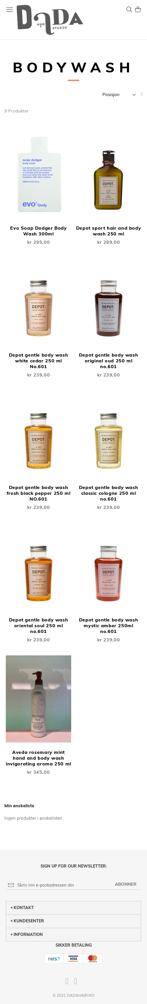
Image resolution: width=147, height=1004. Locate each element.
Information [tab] (26, 934)
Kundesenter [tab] (27, 921)
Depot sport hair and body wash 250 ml (108, 231)
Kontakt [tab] (22, 907)
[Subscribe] (126, 884)
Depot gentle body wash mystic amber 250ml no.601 (108, 625)
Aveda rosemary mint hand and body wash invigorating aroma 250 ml (38, 758)
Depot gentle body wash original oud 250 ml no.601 (108, 360)
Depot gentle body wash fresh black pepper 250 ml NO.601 (39, 493)
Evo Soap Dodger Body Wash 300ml (38, 231)
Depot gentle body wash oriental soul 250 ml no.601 (38, 625)
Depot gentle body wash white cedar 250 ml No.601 (38, 360)
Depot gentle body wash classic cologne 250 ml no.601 (108, 493)
